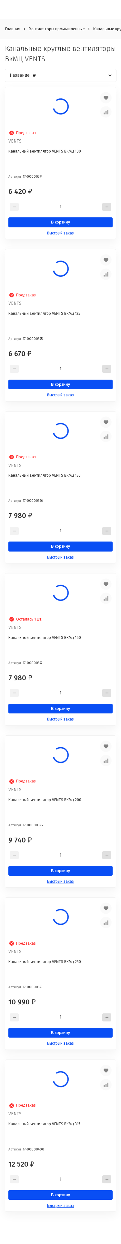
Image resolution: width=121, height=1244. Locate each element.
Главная (12, 28)
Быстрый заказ (60, 233)
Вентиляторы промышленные (56, 28)
